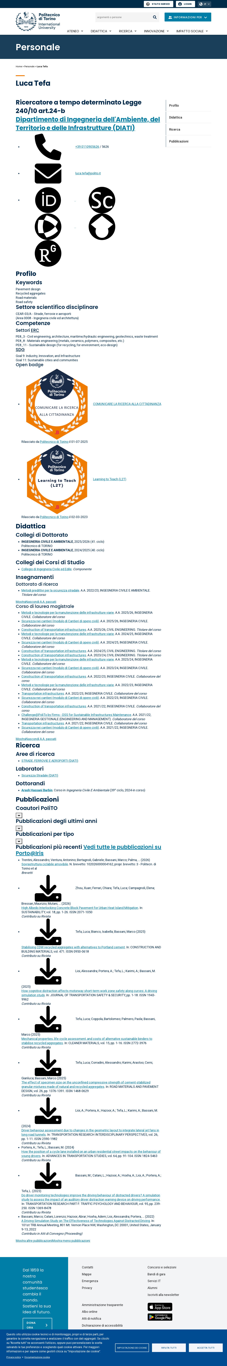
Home (19, 66)
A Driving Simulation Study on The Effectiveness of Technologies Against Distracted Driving (85, 1221)
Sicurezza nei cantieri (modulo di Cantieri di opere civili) (60, 621)
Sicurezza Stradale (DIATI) (39, 775)
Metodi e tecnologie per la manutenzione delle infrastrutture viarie (67, 612)
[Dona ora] (37, 1325)
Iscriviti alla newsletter (163, 1295)
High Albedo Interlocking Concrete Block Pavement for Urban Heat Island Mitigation (79, 908)
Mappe (87, 1274)
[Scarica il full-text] (48, 888)
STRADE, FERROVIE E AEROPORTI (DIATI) (49, 761)
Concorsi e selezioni (162, 1267)
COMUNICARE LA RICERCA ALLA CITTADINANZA (127, 404)
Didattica (99, 31)
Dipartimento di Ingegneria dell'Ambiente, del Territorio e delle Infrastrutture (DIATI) (88, 123)
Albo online (89, 1311)
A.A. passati (36, 602)
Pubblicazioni (37, 799)
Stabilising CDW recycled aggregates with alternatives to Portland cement (73, 947)
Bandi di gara (156, 1274)
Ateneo (73, 31)
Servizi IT (154, 1281)
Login (188, 4)
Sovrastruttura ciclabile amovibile (44, 864)
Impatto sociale (190, 31)
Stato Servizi (158, 4)
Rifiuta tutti (168, 1347)
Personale (29, 66)
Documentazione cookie (37, 1357)
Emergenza (90, 1281)
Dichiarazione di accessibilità (102, 1325)
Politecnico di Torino (54, 442)
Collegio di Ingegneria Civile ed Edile (46, 569)
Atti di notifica (91, 1318)
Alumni (152, 1288)
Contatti (87, 1267)
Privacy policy (13, 1357)
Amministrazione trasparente (102, 1305)
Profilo (26, 273)
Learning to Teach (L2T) (109, 479)
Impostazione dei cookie (132, 1347)
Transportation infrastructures (42, 693)
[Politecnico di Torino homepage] (38, 21)
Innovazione (154, 31)
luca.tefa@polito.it (88, 173)
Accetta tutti (205, 1347)
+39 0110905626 (87, 147)
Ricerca (125, 31)
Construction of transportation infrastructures (53, 629)
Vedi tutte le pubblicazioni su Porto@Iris (88, 850)
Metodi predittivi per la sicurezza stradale (50, 590)
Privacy (87, 1288)
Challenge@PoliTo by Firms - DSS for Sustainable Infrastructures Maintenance (76, 715)
